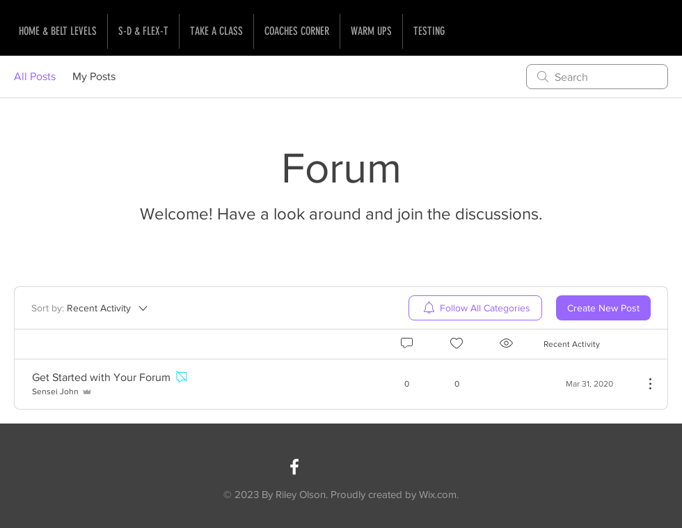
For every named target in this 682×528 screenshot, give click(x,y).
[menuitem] (475, 307)
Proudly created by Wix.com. (395, 494)
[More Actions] (643, 383)
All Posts (35, 76)
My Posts (94, 76)
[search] (597, 76)
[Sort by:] (90, 308)
